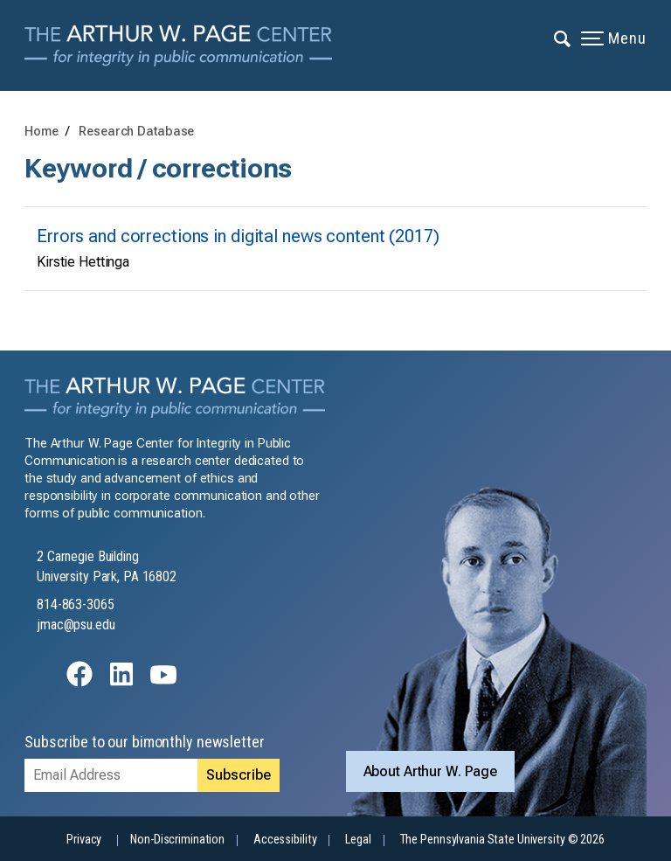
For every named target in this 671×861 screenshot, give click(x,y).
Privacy (83, 839)
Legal (357, 839)
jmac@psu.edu (76, 624)
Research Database (136, 131)
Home (41, 131)
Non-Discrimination (177, 839)
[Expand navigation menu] (563, 37)
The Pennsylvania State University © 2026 (502, 839)
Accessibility (284, 839)
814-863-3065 (75, 604)
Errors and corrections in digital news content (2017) (238, 236)
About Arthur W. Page (430, 771)
